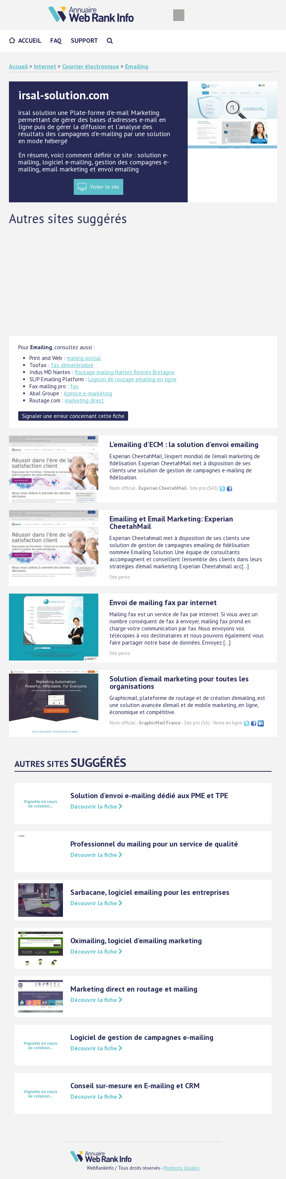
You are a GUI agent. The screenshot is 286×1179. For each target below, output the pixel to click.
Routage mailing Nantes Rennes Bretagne (125, 372)
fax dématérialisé (72, 365)
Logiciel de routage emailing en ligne (132, 379)
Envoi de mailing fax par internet (163, 602)
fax (74, 386)
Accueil (29, 40)
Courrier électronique (90, 66)
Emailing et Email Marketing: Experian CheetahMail (171, 522)
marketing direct (84, 400)
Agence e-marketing (88, 393)
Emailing (136, 66)
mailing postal (84, 358)
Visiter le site (104, 186)
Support (84, 40)
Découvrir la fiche (96, 806)
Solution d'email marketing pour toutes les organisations (179, 682)
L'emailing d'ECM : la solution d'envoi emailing (183, 444)
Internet (45, 66)
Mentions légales (181, 1168)
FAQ (56, 40)
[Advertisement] (143, 280)
